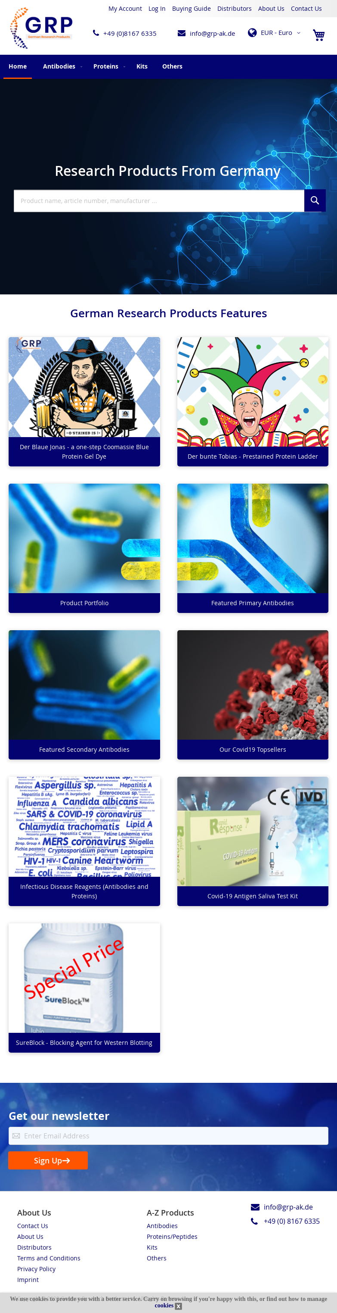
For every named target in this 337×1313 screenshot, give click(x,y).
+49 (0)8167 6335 (130, 33)
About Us (271, 8)
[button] (275, 33)
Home (18, 66)
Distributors (234, 8)
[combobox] (168, 201)
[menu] (168, 67)
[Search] (315, 200)
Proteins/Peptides (172, 1236)
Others (157, 1258)
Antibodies (162, 1226)
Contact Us (306, 8)
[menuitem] (61, 66)
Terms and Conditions (48, 1258)
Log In (157, 8)
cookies (164, 1305)
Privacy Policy (36, 1269)
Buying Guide (191, 8)
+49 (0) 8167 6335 (292, 1221)
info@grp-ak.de (212, 33)
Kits (152, 1247)
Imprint (28, 1279)
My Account (125, 8)
